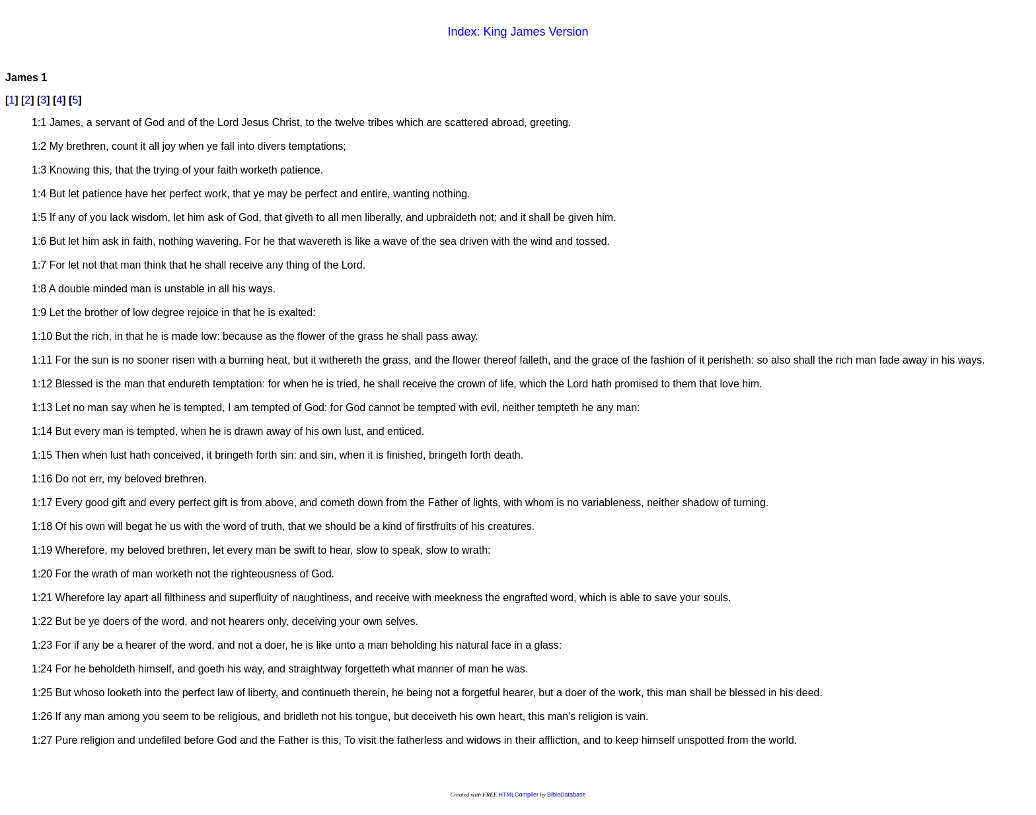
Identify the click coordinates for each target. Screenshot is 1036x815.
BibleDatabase (566, 794)
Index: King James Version (517, 31)
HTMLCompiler (518, 794)
